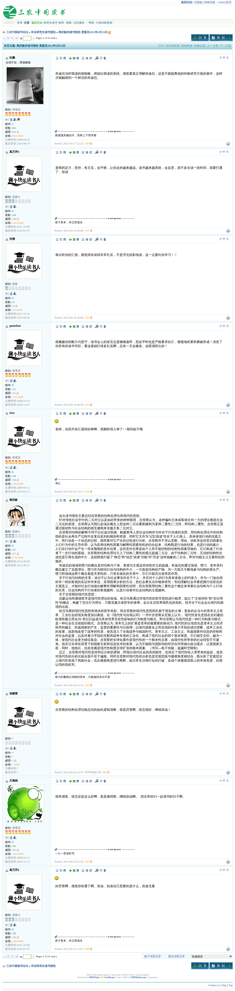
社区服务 (80, 22)
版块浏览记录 (177, 956)
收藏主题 (199, 45)
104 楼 (88, 491)
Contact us (214, 985)
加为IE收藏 (172, 45)
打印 (161, 45)
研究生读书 (50, 22)
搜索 (69, 22)
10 (16, 38)
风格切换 (210, 2)
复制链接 (186, 45)
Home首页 (225, 2)
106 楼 (106, 772)
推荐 (61, 22)
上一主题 (212, 45)
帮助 (91, 22)
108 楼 (88, 949)
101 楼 (88, 230)
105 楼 (88, 685)
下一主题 (225, 45)
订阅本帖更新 (104, 22)
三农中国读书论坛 (17, 32)
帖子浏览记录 (153, 956)
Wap (224, 985)
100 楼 (88, 143)
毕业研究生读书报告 (43, 32)
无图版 (198, 2)
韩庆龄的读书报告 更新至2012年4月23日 (83, 32)
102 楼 (88, 317)
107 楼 (88, 861)
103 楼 (88, 404)
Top (230, 985)
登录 (19, 22)
